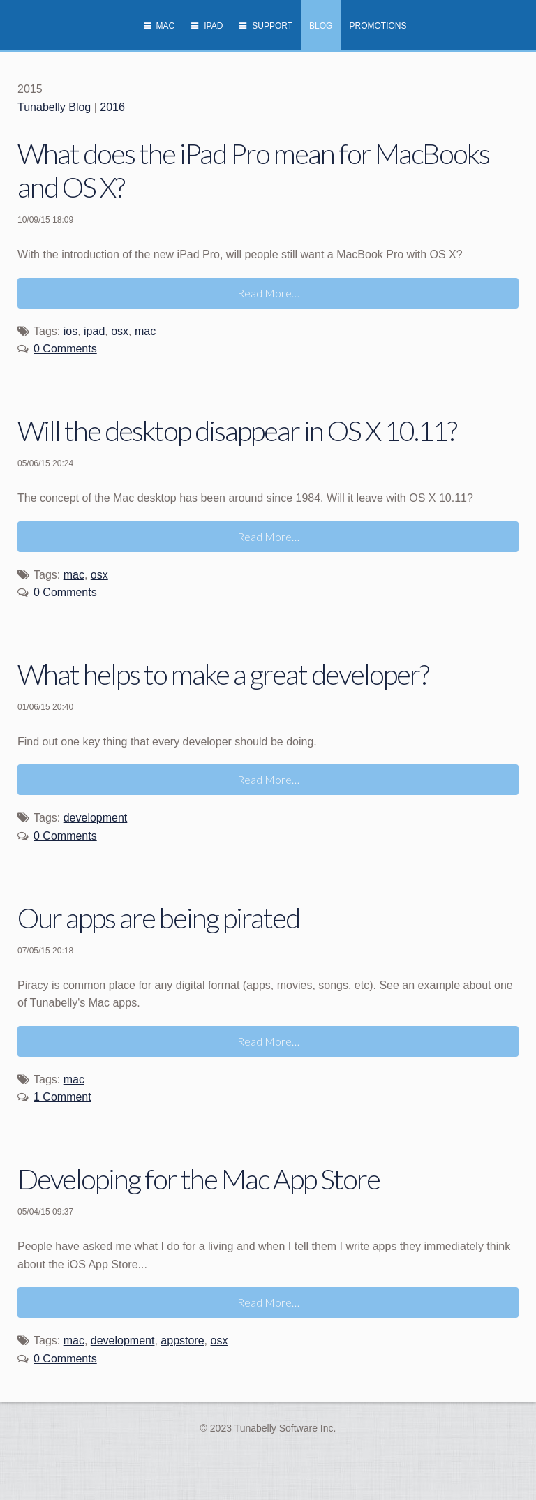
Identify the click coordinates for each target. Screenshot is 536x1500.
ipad (94, 331)
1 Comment (62, 1097)
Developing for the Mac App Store (198, 1179)
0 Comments (65, 349)
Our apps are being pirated (158, 918)
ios (70, 331)
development (96, 818)
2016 (112, 107)
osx (119, 331)
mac (145, 331)
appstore (182, 1340)
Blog (320, 26)
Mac (165, 26)
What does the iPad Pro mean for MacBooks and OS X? (253, 170)
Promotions (377, 26)
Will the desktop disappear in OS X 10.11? (236, 430)
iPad (213, 26)
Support (272, 26)
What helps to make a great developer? (223, 674)
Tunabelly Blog (54, 107)
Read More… (268, 292)
